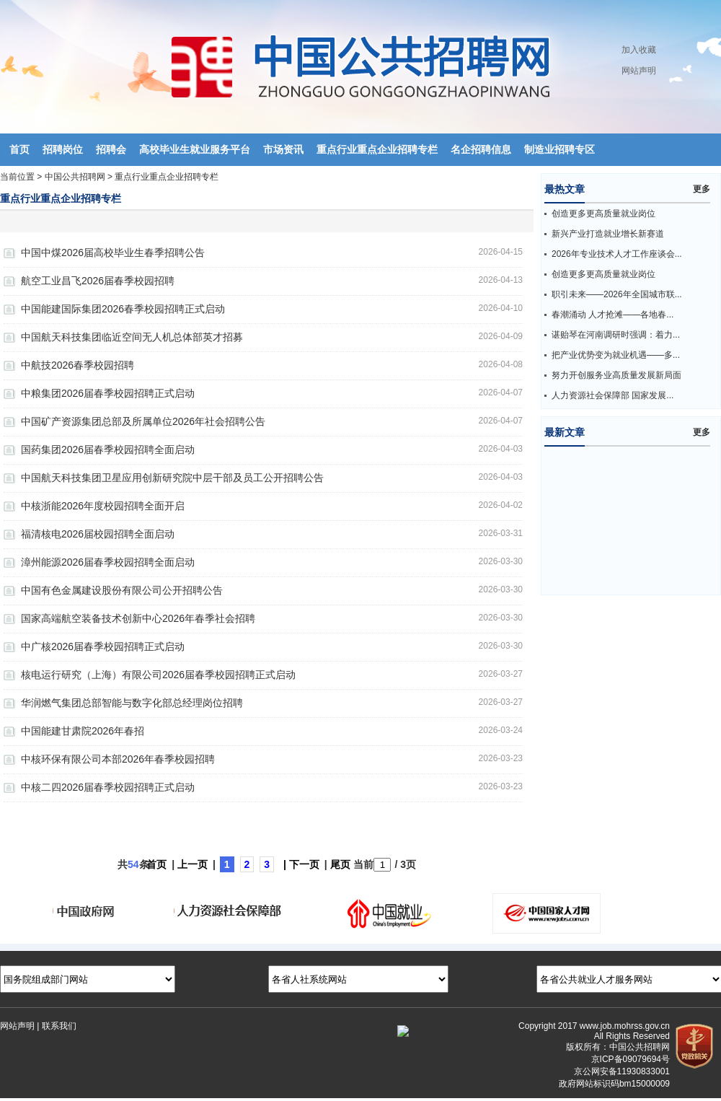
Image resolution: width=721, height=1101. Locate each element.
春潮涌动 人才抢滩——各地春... (612, 315)
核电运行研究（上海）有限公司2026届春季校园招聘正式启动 (158, 674)
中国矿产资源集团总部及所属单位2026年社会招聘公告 (143, 421)
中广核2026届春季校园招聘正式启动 (103, 646)
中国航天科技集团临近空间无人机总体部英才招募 (132, 337)
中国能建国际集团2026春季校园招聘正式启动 (123, 309)
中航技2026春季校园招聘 (77, 365)
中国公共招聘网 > (80, 177)
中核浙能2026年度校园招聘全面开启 (103, 506)
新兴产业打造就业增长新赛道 (608, 234)
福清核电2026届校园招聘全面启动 (97, 534)
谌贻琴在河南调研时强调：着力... (616, 335)
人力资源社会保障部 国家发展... (612, 395)
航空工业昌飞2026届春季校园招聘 (97, 280)
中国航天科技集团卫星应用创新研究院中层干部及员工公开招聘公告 (172, 477)
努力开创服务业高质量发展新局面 (616, 375)
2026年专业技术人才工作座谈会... (617, 254)
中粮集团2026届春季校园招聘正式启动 (108, 393)
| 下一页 (301, 864)
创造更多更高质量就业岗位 (603, 214)
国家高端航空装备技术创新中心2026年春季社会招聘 (138, 618)
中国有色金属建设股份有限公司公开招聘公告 (122, 590)
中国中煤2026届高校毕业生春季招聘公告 (113, 252)
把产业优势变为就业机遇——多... (616, 355)
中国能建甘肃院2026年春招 (82, 731)
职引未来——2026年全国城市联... (617, 294)
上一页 (192, 864)
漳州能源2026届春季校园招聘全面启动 (108, 562)
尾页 (340, 864)
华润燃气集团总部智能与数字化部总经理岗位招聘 (132, 703)
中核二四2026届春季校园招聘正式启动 (108, 787)
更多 (701, 189)
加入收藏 (639, 50)
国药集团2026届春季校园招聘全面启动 (108, 449)
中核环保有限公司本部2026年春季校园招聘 (118, 759)
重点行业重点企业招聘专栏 (166, 177)
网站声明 (639, 71)
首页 (156, 864)
